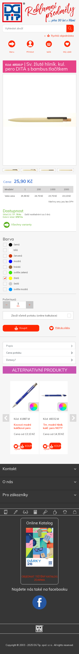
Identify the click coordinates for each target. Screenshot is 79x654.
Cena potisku (13, 352)
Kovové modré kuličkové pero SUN (22, 428)
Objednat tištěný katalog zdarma (40, 578)
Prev (6, 418)
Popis (9, 345)
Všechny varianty (17, 224)
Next (73, 418)
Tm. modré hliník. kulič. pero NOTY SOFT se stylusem (53, 429)
